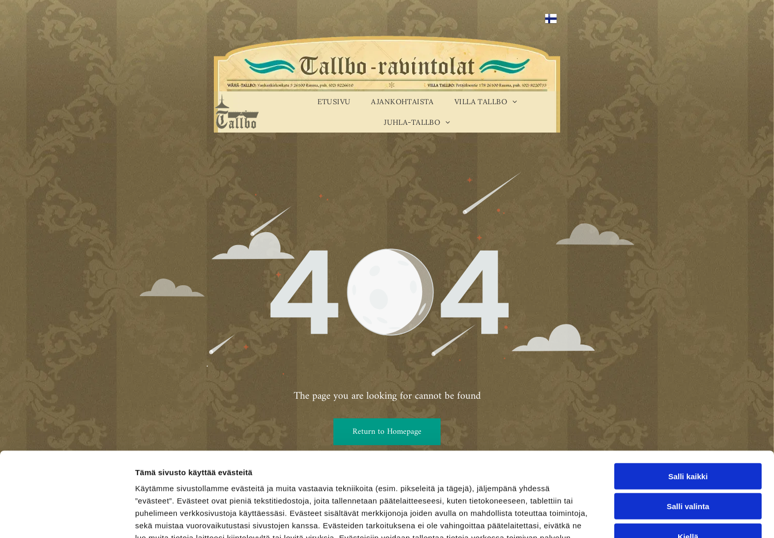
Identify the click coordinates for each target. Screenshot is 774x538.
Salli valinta (688, 432)
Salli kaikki (688, 402)
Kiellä (688, 462)
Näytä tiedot (551, 517)
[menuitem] (334, 101)
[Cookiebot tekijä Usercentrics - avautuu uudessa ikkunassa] (67, 518)
